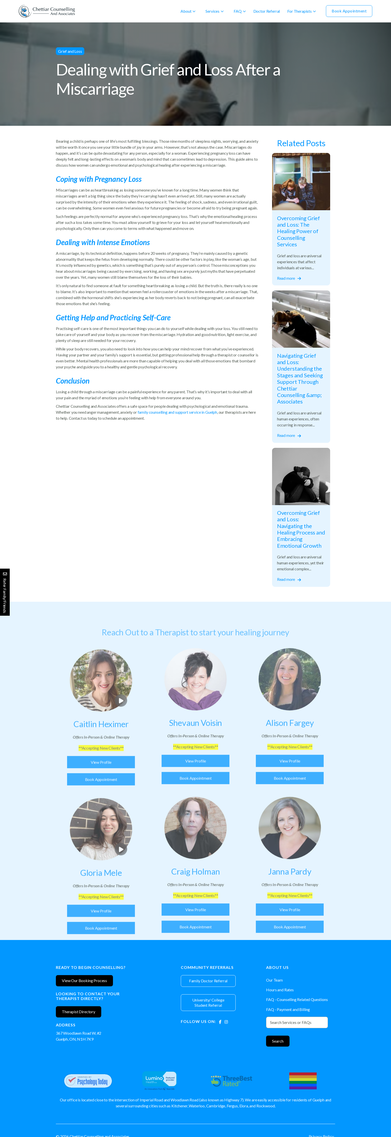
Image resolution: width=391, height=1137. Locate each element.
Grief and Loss (70, 51)
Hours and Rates (280, 989)
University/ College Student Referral (208, 1002)
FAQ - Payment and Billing (288, 1009)
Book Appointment (349, 10)
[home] (47, 11)
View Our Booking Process (84, 980)
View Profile (101, 774)
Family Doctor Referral (208, 980)
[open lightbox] (101, 693)
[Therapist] (101, 736)
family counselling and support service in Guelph (177, 412)
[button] (188, 11)
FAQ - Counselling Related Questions (297, 999)
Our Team (274, 980)
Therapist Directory (78, 1011)
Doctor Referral (266, 11)
